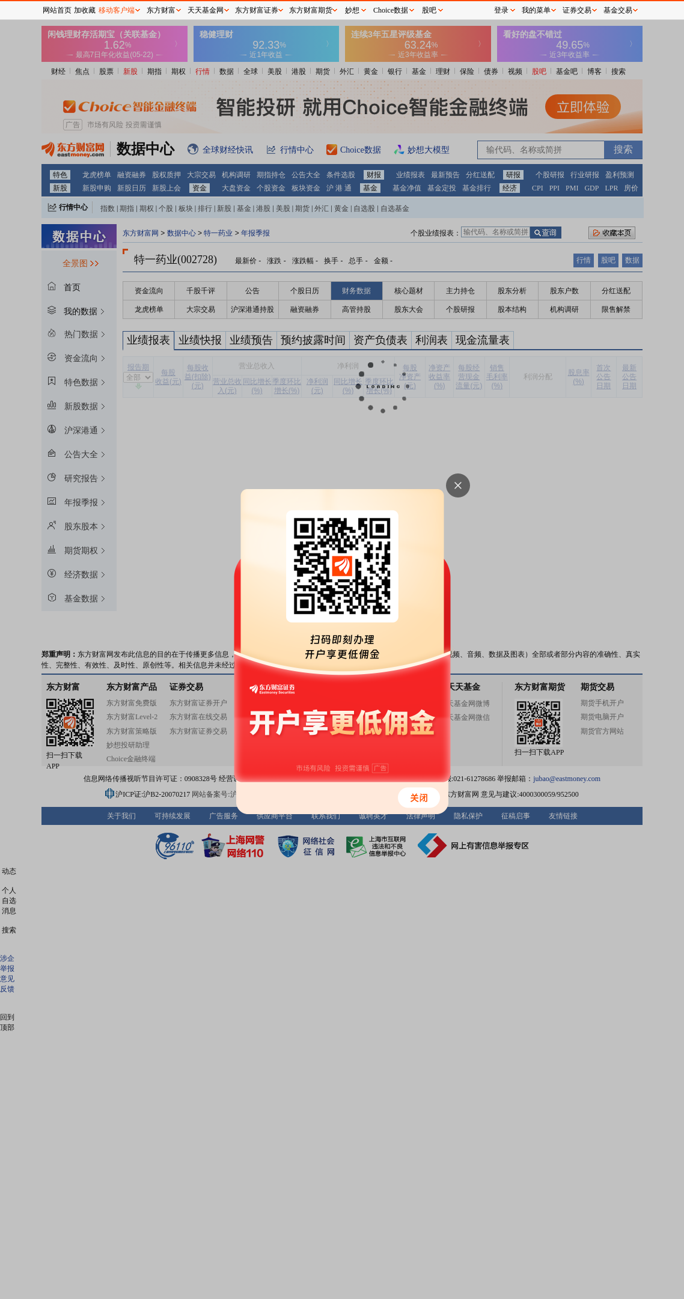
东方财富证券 (256, 10)
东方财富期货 (310, 10)
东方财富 (161, 10)
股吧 (429, 10)
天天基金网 (206, 10)
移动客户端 (117, 10)
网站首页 (57, 10)
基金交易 (617, 10)
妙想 (352, 10)
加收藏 (85, 10)
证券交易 (577, 10)
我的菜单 (536, 10)
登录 (501, 10)
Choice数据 (390, 10)
